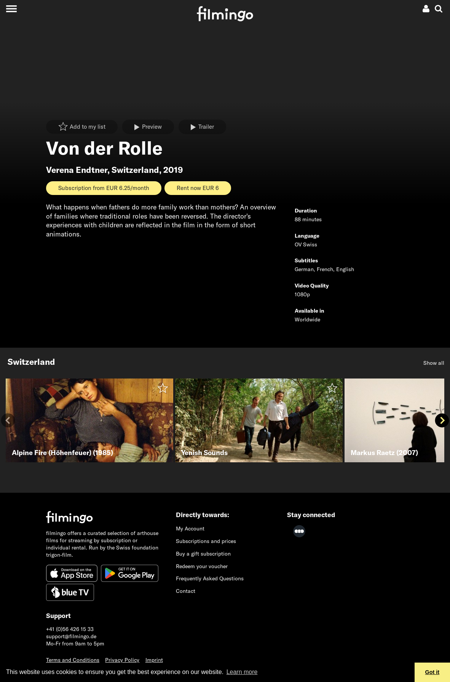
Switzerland (135, 170)
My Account (190, 528)
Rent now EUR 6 (198, 188)
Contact (185, 591)
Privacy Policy (122, 659)
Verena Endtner (76, 170)
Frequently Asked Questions (210, 578)
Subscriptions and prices (206, 541)
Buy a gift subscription (203, 553)
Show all (433, 362)
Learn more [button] (242, 672)
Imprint (154, 659)
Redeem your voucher (202, 566)
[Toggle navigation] (11, 8)
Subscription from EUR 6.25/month (103, 188)
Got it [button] (432, 672)
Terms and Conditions (72, 659)
